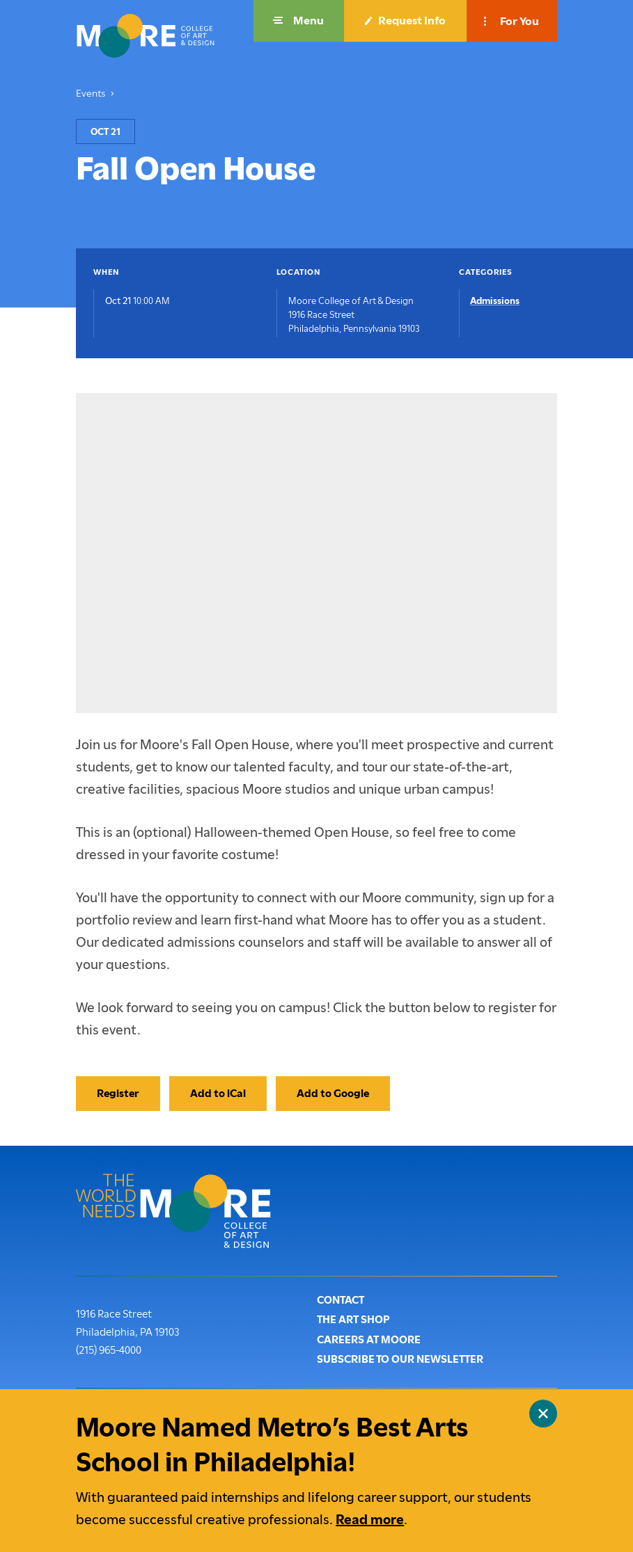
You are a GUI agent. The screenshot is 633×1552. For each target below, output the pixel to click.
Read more (370, 1520)
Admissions (494, 300)
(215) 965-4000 (108, 1349)
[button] (298, 21)
